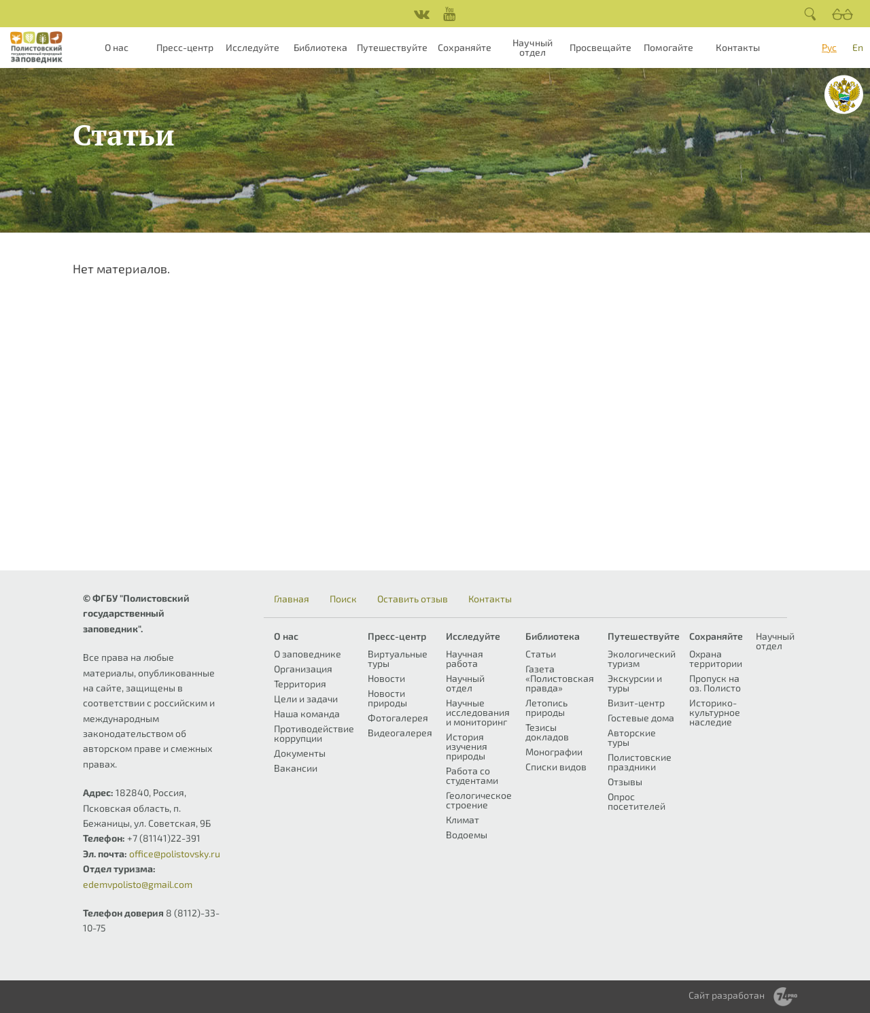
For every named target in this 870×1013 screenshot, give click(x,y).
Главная (291, 599)
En (857, 47)
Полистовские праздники (640, 761)
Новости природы (387, 697)
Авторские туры (632, 737)
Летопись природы (546, 707)
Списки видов (556, 766)
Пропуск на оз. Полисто (715, 682)
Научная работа (464, 658)
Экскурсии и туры (635, 682)
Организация (303, 668)
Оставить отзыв (412, 599)
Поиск (343, 599)
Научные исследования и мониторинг (478, 712)
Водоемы (466, 834)
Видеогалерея (400, 732)
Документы (300, 753)
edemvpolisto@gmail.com (137, 884)
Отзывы (625, 781)
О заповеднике (307, 653)
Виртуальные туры (398, 658)
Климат (462, 819)
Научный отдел (532, 47)
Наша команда (307, 713)
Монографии (553, 751)
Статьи (540, 653)
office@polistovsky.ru (174, 853)
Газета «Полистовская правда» (559, 678)
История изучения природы (466, 746)
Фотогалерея (398, 717)
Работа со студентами (472, 775)
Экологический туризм (642, 658)
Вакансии (295, 768)
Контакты (738, 47)
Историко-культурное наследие (714, 712)
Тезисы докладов (547, 731)
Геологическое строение (479, 799)
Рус (829, 47)
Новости (386, 678)
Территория (300, 683)
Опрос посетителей (636, 801)
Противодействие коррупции (314, 733)
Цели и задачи (306, 698)
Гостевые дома (641, 717)
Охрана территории (715, 658)
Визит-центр (636, 702)
